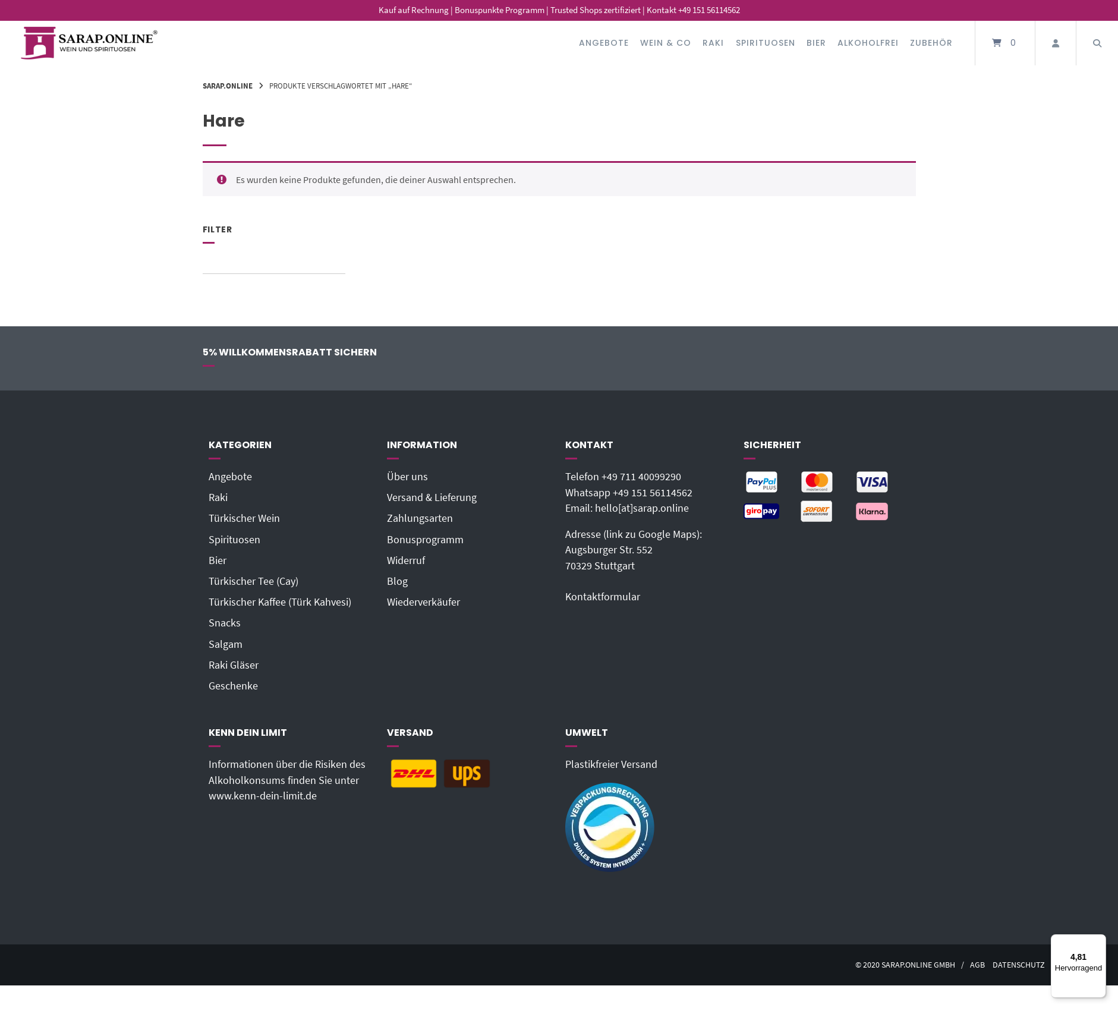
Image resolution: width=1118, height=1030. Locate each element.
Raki (713, 43)
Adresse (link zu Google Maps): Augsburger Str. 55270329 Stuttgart (633, 550)
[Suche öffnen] (1097, 43)
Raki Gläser (234, 665)
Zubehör (931, 43)
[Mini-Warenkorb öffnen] (1005, 43)
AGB (977, 965)
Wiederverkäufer (423, 602)
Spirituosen (765, 43)
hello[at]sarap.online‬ (642, 508)
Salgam (226, 644)
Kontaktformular (602, 596)
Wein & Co (665, 43)
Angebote (604, 43)
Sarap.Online (228, 85)
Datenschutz (1019, 965)
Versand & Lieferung (432, 497)
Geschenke (233, 685)
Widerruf (406, 560)
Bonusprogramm (425, 539)
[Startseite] (89, 43)
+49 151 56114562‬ (652, 492)
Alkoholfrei (868, 43)
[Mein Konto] (1055, 43)
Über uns (407, 476)
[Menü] (1099, 941)
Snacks (225, 622)
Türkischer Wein (244, 518)
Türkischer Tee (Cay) (253, 581)
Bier (816, 43)
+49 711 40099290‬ (641, 476)
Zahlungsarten (420, 518)
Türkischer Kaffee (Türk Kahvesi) (280, 602)
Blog (397, 581)
